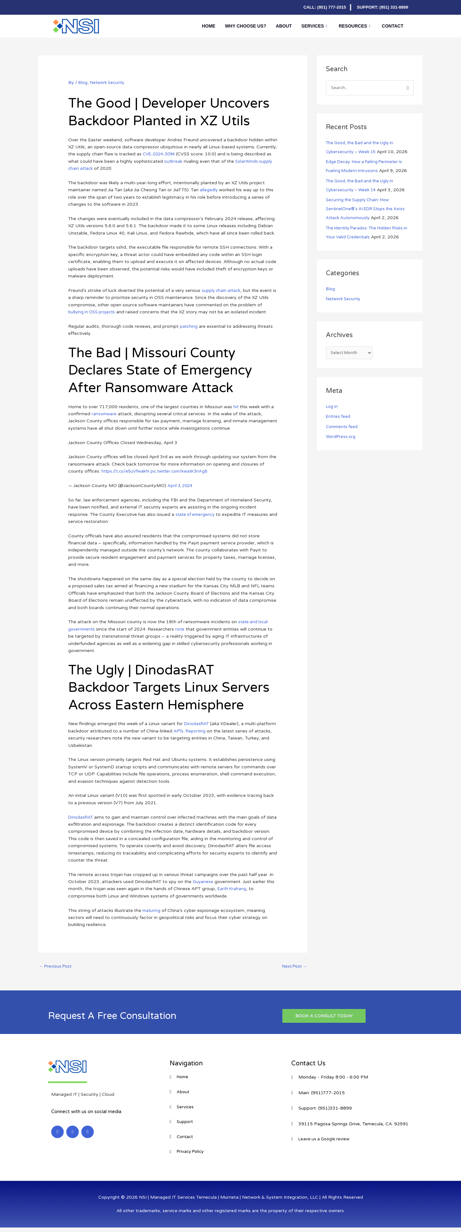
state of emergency (196, 514)
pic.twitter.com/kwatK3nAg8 (185, 471)
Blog (83, 82)
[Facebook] (70, 7)
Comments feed (343, 428)
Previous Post (57, 967)
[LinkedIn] (57, 7)
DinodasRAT (197, 723)
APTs (199, 731)
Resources (354, 25)
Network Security (109, 82)
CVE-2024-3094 (161, 154)
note (182, 629)
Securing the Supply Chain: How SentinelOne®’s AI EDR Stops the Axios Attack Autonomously (368, 209)
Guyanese (203, 881)
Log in (332, 407)
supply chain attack (222, 290)
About (284, 26)
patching (189, 326)
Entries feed (339, 418)
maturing (152, 910)
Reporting (217, 731)
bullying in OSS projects (93, 312)
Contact (392, 26)
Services (314, 25)
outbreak (173, 161)
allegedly (209, 190)
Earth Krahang (232, 888)
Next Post (293, 967)
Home (208, 26)
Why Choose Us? (245, 26)
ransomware (105, 414)
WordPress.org (342, 438)
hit (236, 406)
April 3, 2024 (181, 485)
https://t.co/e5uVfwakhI (126, 471)
